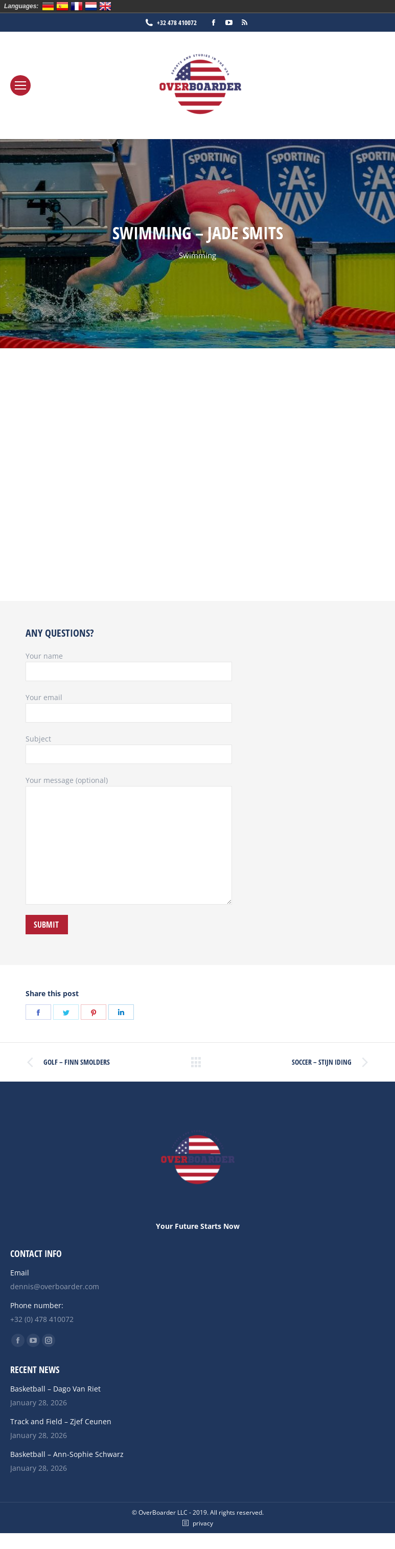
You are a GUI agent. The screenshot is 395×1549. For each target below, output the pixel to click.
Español (62, 6)
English (105, 6)
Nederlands (91, 6)
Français (77, 6)
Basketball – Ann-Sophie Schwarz (67, 1454)
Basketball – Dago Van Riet (55, 1389)
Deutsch (48, 6)
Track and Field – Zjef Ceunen (60, 1421)
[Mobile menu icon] (20, 85)
